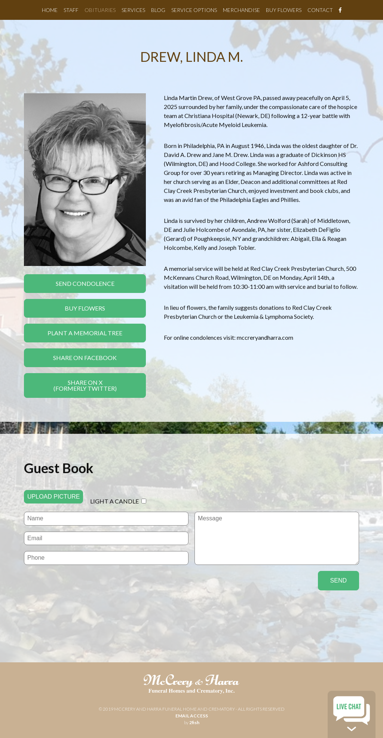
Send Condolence (85, 283)
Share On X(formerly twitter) (85, 385)
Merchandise (241, 10)
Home (50, 10)
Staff (71, 10)
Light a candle (114, 501)
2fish (194, 722)
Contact (320, 10)
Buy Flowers (283, 10)
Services (133, 10)
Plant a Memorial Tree (85, 332)
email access (191, 716)
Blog (158, 10)
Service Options (194, 10)
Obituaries (100, 10)
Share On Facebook (85, 357)
